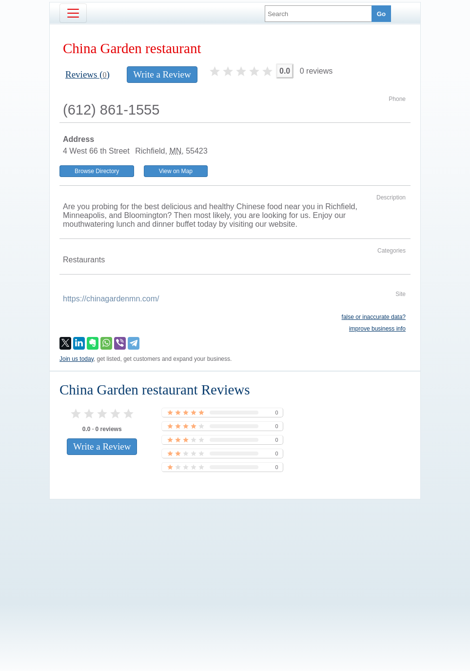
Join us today (76, 358)
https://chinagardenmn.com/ (111, 299)
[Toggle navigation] (73, 13)
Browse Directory (97, 171)
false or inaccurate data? (374, 317)
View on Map (176, 171)
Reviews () (87, 74)
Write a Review (162, 74)
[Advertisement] (235, 568)
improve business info (377, 328)
